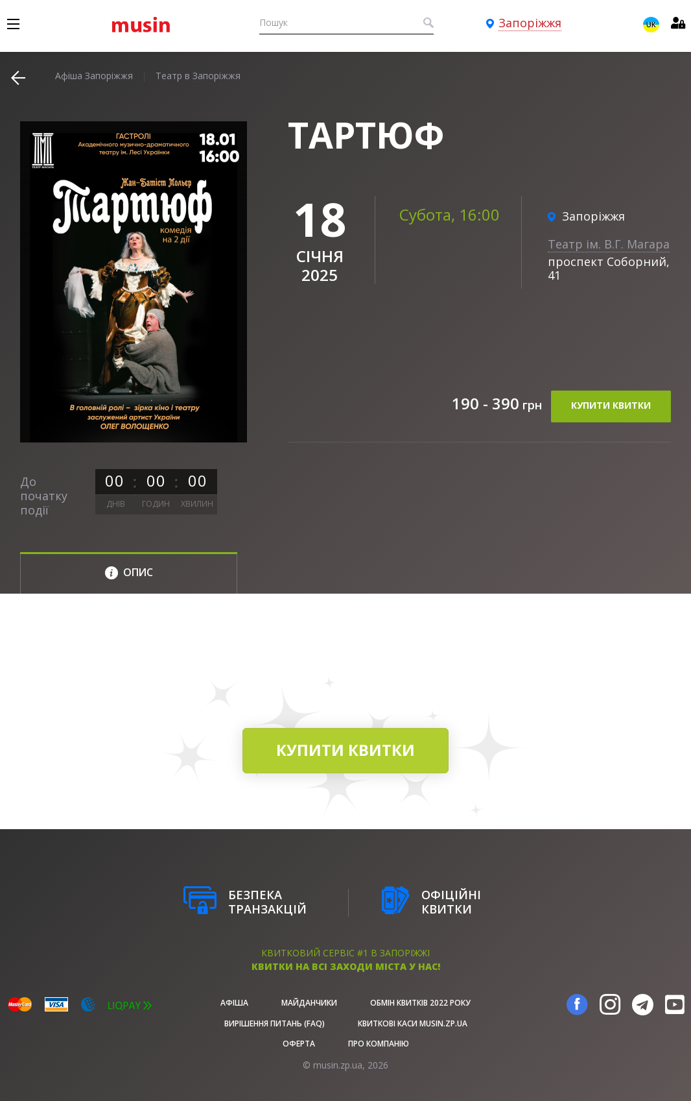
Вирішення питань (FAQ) (274, 1023)
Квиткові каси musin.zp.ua (412, 1023)
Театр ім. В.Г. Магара (609, 244)
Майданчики (309, 1002)
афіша (234, 1002)
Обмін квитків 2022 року (420, 1002)
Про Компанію (378, 1043)
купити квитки (611, 408)
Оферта (299, 1043)
